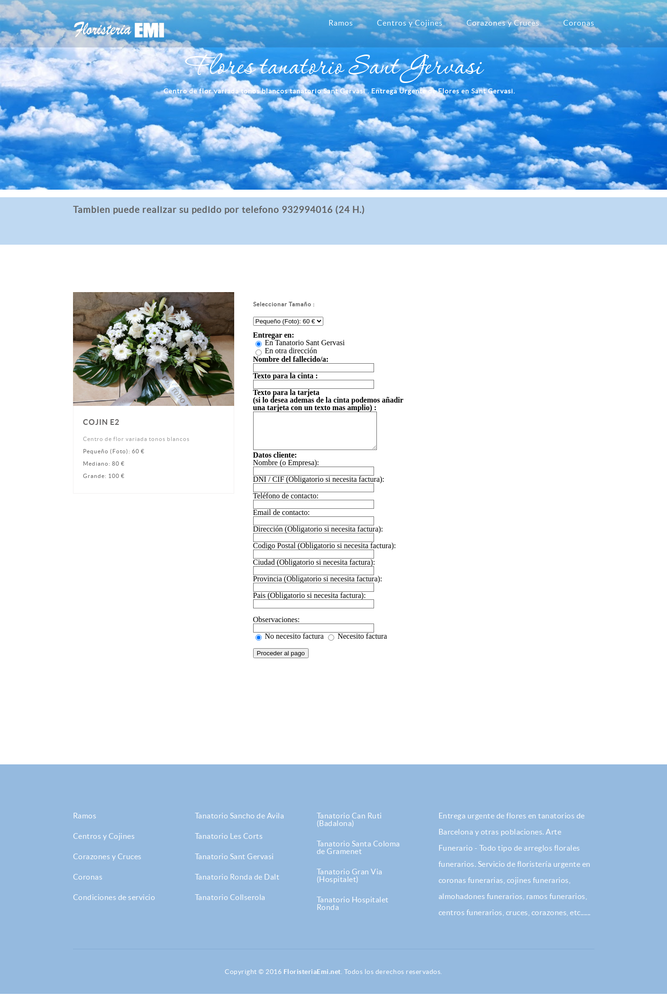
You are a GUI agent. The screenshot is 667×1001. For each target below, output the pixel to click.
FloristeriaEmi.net (312, 979)
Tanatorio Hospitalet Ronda (353, 910)
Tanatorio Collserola (230, 904)
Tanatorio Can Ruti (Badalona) (349, 826)
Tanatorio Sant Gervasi (234, 863)
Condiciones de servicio (114, 904)
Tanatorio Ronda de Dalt (237, 884)
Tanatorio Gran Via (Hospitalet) (350, 882)
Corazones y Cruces (502, 22)
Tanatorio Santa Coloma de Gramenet (358, 854)
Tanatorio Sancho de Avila (239, 823)
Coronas (578, 22)
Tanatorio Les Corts (229, 843)
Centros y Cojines (410, 22)
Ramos (341, 22)
